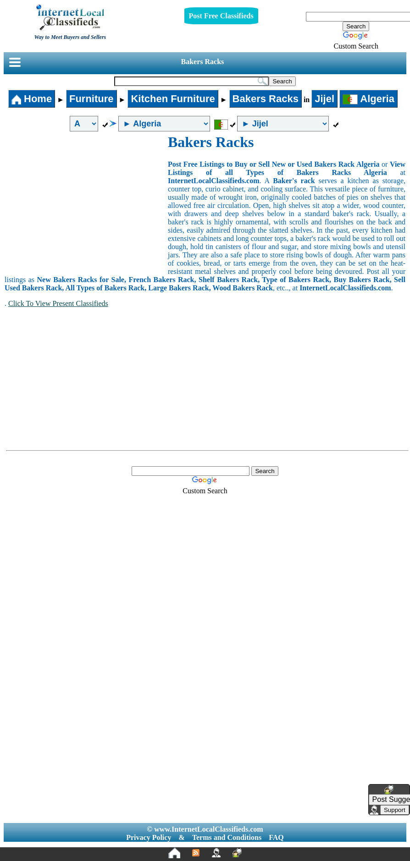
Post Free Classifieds (221, 16)
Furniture (91, 98)
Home (31, 98)
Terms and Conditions (226, 837)
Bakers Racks (202, 61)
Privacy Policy (148, 837)
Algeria (368, 98)
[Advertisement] (86, 202)
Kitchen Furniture (173, 98)
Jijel (324, 98)
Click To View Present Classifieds (58, 303)
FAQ (276, 837)
